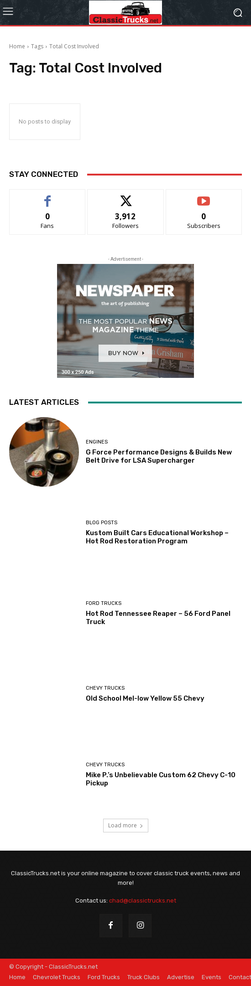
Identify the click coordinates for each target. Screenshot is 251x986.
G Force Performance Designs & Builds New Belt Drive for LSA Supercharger (159, 456)
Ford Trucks (103, 603)
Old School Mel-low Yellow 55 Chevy (145, 698)
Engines (97, 441)
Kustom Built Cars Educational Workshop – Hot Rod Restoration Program (157, 537)
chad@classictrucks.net (142, 900)
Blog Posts (101, 522)
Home (17, 46)
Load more (125, 825)
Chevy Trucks (105, 688)
